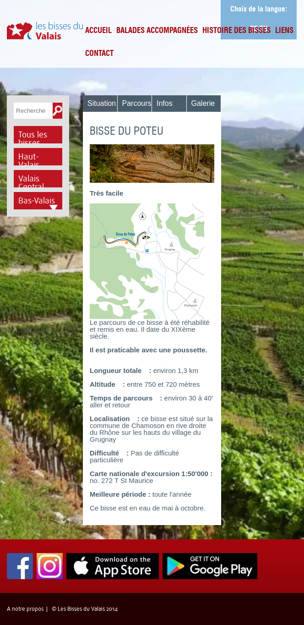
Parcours (137, 103)
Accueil (98, 31)
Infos (165, 103)
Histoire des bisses (236, 31)
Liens (284, 31)
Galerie (203, 103)
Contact (99, 54)
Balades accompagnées (157, 31)
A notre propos (25, 609)
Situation (101, 103)
